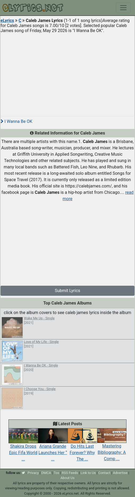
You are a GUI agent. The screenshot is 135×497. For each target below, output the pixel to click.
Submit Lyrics (67, 290)
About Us (67, 478)
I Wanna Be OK (16, 121)
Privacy (33, 473)
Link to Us (88, 473)
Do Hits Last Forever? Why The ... (82, 447)
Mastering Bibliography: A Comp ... (112, 447)
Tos (56, 473)
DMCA (46, 473)
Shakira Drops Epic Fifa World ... (23, 447)
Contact (104, 473)
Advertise (120, 473)
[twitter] (23, 473)
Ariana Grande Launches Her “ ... (52, 447)
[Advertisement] (67, 72)
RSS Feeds (70, 473)
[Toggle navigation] (123, 7)
